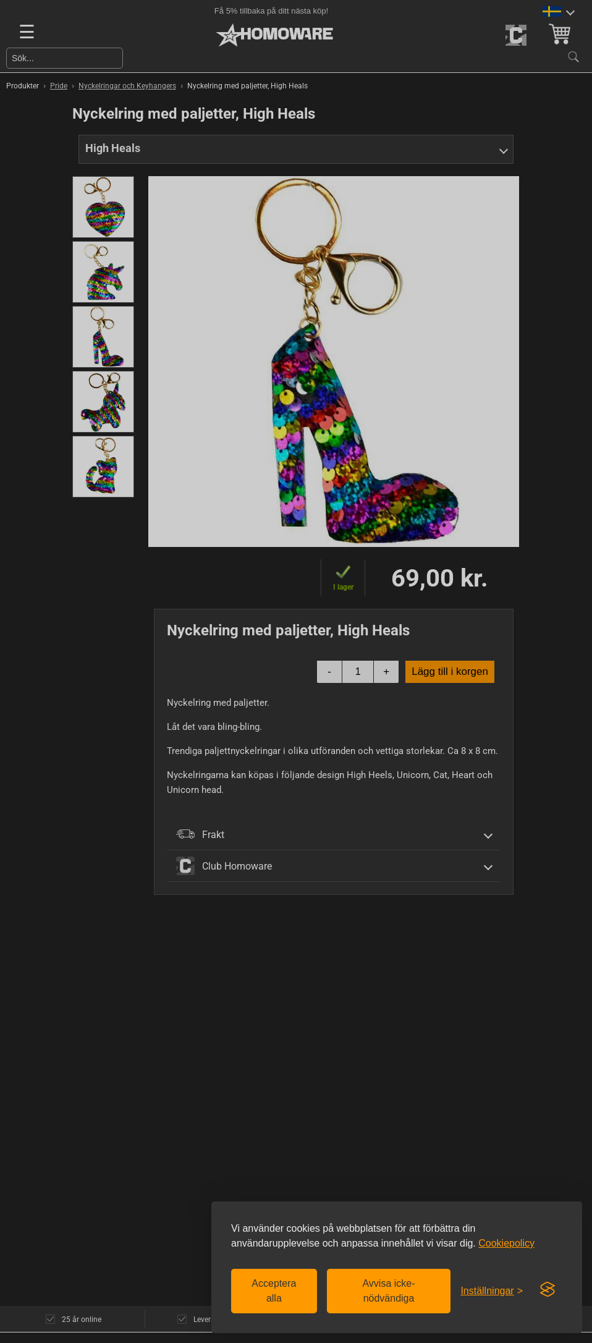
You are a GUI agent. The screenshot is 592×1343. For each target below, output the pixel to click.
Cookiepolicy (506, 1243)
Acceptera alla (274, 1290)
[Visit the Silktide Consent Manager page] (547, 1290)
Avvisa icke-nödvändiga (388, 1290)
